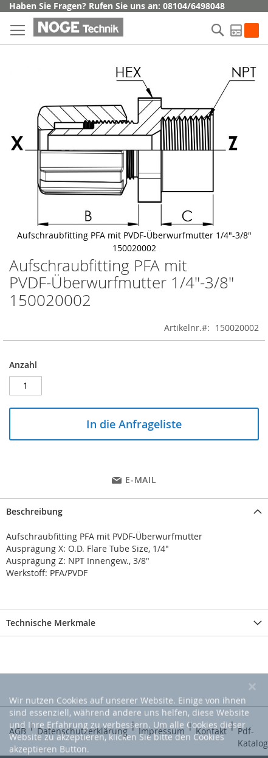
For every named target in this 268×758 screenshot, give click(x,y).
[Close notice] (252, 718)
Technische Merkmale (50, 622)
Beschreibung (34, 511)
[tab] (134, 511)
